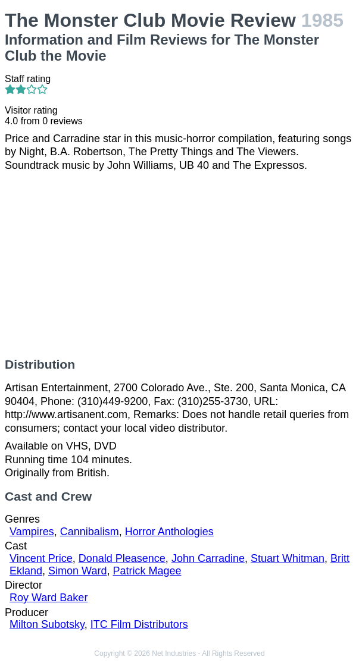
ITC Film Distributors (139, 624)
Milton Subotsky (47, 624)
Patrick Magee (147, 571)
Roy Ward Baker (49, 598)
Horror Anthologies (169, 532)
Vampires (32, 532)
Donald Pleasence (122, 558)
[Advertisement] (179, 264)
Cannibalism (89, 532)
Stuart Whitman (287, 558)
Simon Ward (77, 571)
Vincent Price (41, 558)
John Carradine (208, 558)
